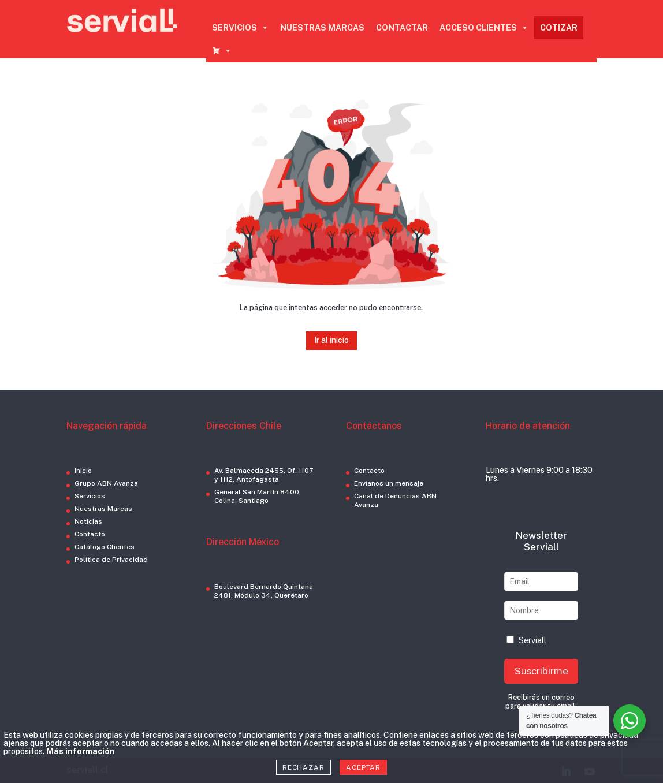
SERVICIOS (240, 27)
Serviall (526, 640)
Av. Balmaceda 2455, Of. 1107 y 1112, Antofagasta (264, 475)
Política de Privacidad (111, 559)
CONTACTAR (402, 27)
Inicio (83, 471)
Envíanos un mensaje (388, 483)
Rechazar (303, 767)
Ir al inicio (331, 340)
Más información (80, 751)
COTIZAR (559, 27)
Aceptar (363, 767)
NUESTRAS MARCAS (322, 27)
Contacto (90, 534)
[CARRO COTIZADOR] (221, 50)
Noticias (88, 521)
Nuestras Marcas (103, 509)
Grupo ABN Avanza (106, 483)
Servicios (90, 496)
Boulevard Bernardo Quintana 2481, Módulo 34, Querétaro (263, 591)
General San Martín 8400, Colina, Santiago (257, 496)
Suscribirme (541, 671)
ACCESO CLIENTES (483, 27)
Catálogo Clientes (105, 547)
